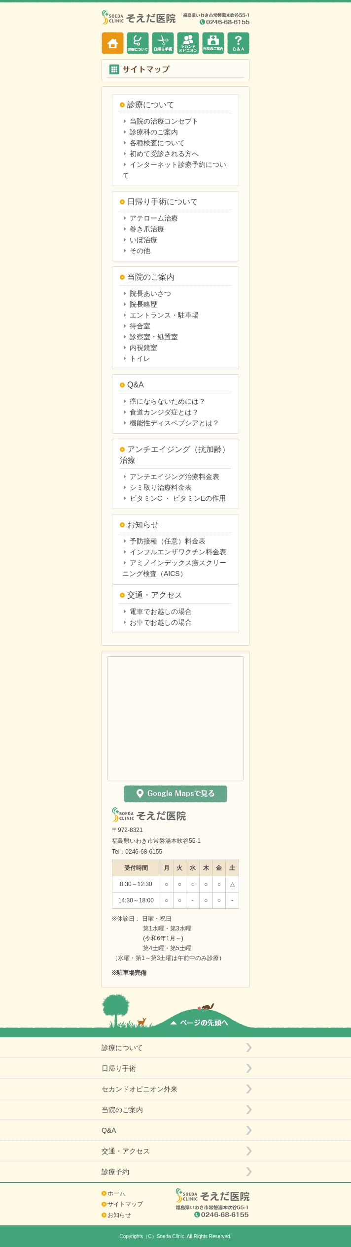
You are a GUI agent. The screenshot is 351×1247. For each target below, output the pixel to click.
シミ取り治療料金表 (161, 487)
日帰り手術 (163, 43)
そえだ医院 (140, 17)
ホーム (113, 43)
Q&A (238, 43)
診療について (138, 43)
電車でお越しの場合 (161, 611)
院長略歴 (143, 304)
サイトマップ (125, 1204)
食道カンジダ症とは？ (164, 412)
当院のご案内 (213, 43)
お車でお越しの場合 (161, 622)
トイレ (140, 358)
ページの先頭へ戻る (199, 1016)
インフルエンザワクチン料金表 (178, 552)
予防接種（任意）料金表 (168, 541)
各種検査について (157, 143)
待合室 (140, 326)
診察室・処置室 (154, 337)
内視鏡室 (143, 348)
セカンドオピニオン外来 (188, 43)
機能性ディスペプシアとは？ (174, 423)
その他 (140, 251)
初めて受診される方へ (164, 154)
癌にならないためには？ (168, 401)
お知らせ (143, 524)
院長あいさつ (150, 293)
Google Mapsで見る (175, 793)
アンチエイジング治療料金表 (174, 476)
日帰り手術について (162, 201)
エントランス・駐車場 (164, 315)
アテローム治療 (154, 218)
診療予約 (115, 1172)
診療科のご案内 (154, 132)
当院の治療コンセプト (164, 121)
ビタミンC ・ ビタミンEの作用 (178, 498)
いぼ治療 (143, 240)
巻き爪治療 (147, 229)
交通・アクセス (154, 595)
